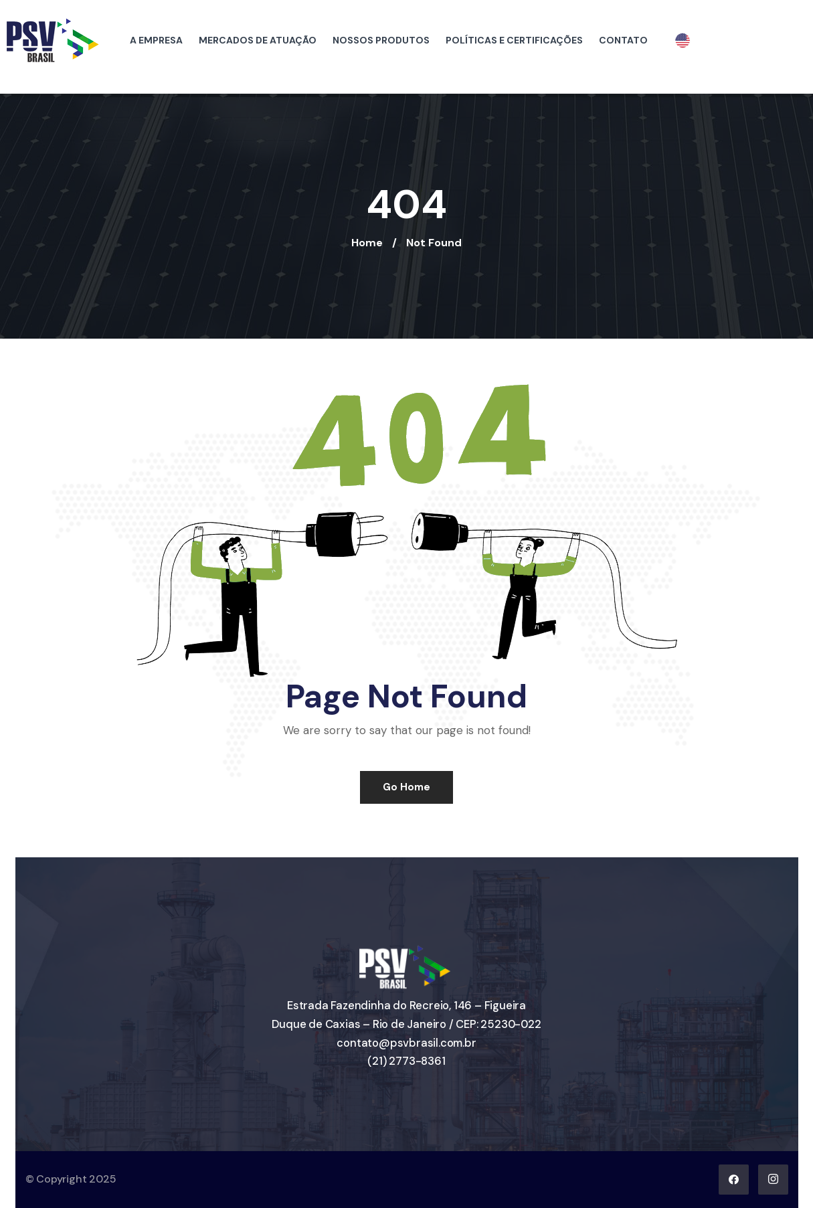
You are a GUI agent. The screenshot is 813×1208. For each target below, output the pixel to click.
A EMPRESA (156, 40)
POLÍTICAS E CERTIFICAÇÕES (514, 40)
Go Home (406, 787)
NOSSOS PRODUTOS (381, 40)
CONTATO (623, 40)
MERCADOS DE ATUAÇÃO (258, 40)
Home (367, 243)
